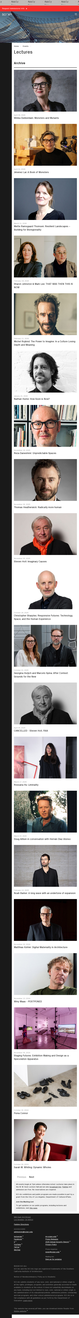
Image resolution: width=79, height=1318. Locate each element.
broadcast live (55, 1187)
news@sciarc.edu (52, 1252)
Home (16, 46)
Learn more (27, 1300)
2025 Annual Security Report (57, 1242)
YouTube (17, 1244)
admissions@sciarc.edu (23, 1232)
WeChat (17, 1250)
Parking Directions (21, 1224)
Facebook (18, 1239)
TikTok (16, 1247)
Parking (65, 1187)
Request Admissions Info (13, 8)
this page (33, 1208)
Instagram (18, 1236)
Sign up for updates (53, 1259)
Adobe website (20, 1311)
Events (25, 46)
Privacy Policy (51, 1244)
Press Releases (51, 1239)
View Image (70, 39)
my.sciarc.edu (50, 1236)
